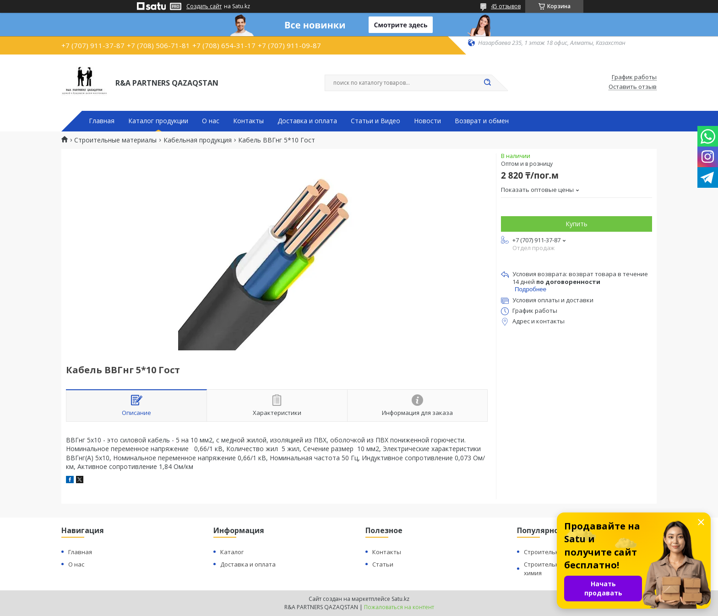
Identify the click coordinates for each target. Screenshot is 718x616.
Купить (576, 223)
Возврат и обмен (482, 121)
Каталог (232, 552)
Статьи (382, 564)
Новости (427, 121)
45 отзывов (506, 6)
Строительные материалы (115, 140)
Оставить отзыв (633, 87)
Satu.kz (400, 599)
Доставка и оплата (307, 121)
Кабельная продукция (197, 140)
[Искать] (487, 83)
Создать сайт (204, 6)
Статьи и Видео (375, 121)
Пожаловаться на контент (399, 607)
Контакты (248, 121)
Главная (101, 121)
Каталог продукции (158, 121)
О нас (210, 121)
